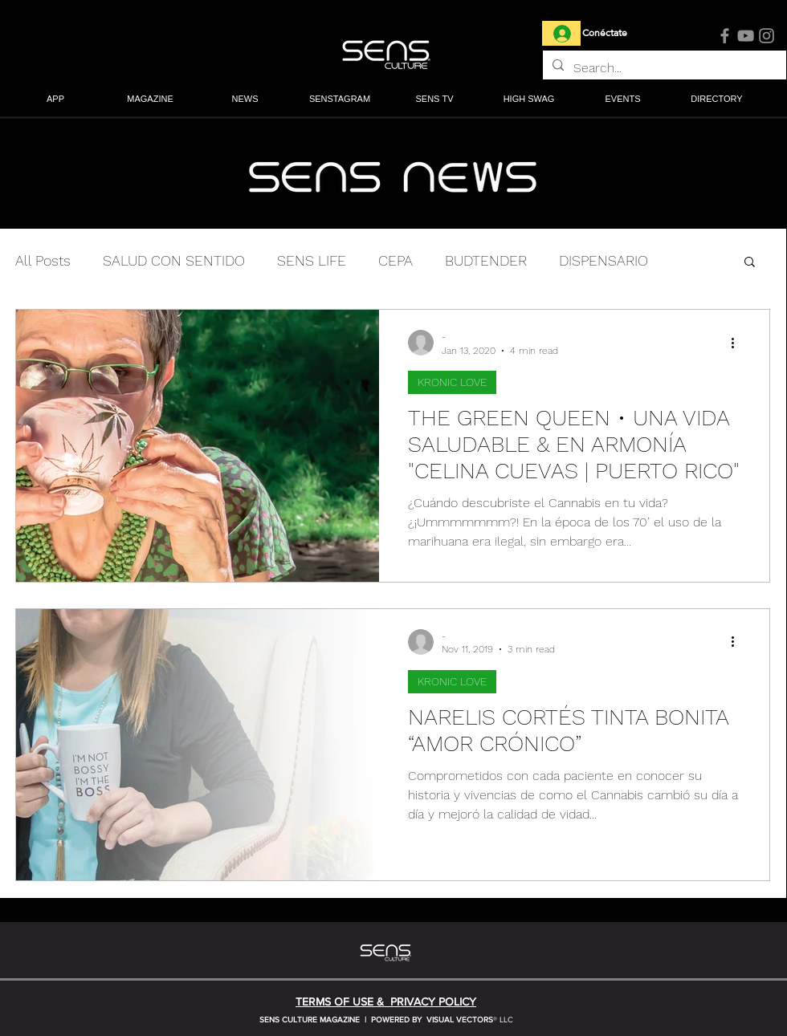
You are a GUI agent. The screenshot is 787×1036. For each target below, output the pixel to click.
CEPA (395, 260)
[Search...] (662, 68)
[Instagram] (766, 36)
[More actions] (738, 342)
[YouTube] (746, 36)
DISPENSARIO (603, 260)
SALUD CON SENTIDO (174, 260)
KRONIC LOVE (452, 382)
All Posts (43, 260)
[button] (150, 100)
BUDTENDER (486, 260)
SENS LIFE (311, 260)
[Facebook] (725, 36)
